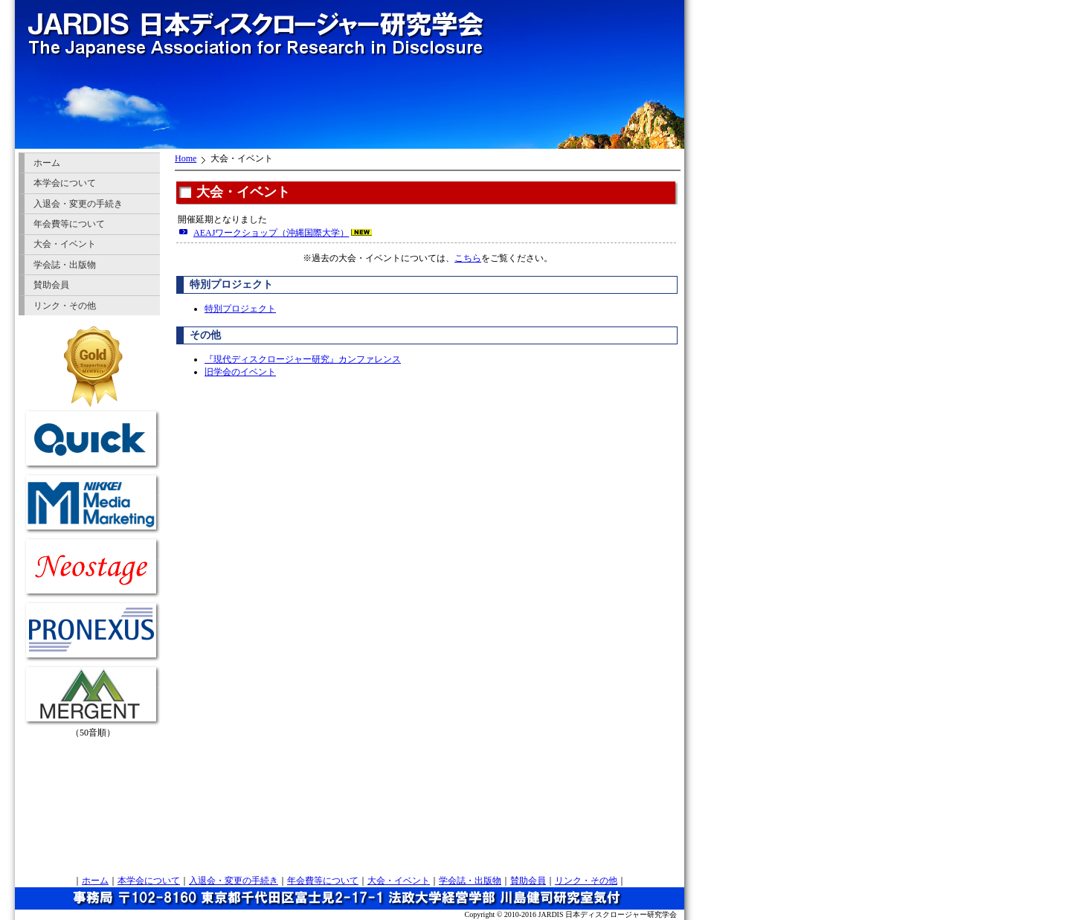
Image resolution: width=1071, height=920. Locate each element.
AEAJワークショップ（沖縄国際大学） (271, 233)
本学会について (64, 183)
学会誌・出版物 (64, 265)
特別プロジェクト (240, 308)
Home (185, 158)
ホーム (46, 163)
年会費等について (69, 224)
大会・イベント (64, 244)
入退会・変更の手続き (78, 204)
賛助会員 (51, 285)
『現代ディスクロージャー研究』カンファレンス (303, 359)
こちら (467, 258)
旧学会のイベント (240, 372)
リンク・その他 (64, 305)
